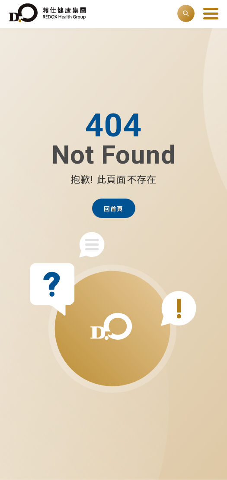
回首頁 (113, 208)
